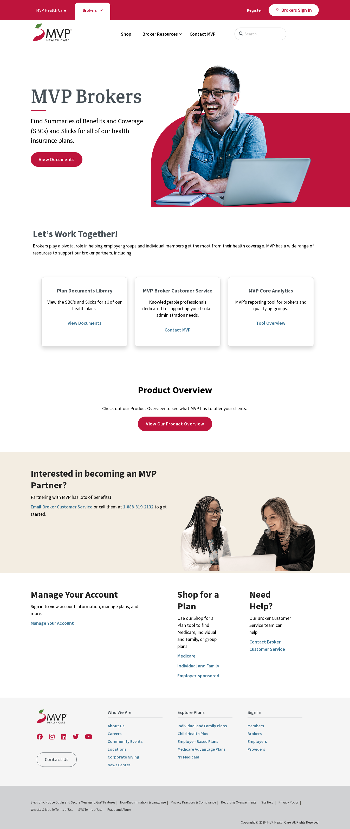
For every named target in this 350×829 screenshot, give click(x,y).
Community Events (125, 741)
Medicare (186, 656)
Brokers (90, 10)
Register (254, 10)
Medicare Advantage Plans (201, 749)
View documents (56, 159)
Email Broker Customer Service (62, 507)
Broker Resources (160, 34)
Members (256, 725)
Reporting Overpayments (238, 802)
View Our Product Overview (175, 424)
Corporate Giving (123, 757)
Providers (256, 749)
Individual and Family (198, 666)
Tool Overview (270, 323)
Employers (257, 741)
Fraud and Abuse (119, 809)
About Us (116, 725)
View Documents (84, 323)
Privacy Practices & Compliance (193, 802)
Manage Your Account (52, 623)
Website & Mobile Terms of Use (52, 809)
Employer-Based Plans (198, 741)
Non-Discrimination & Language (143, 802)
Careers (114, 733)
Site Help (267, 802)
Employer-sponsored (198, 676)
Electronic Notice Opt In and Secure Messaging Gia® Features (73, 802)
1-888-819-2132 (138, 507)
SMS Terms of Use (90, 809)
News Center (119, 764)
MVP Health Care (51, 10)
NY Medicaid (188, 757)
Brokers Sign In (296, 10)
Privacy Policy (288, 802)
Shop (126, 34)
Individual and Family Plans (202, 725)
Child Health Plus (193, 733)
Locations (117, 749)
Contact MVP (203, 34)
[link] (52, 33)
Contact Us (57, 759)
